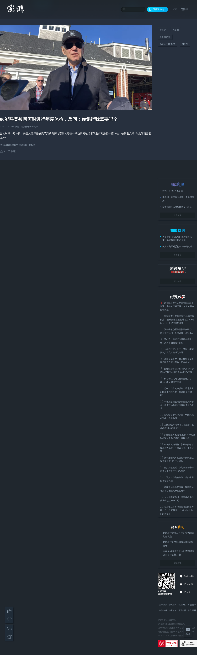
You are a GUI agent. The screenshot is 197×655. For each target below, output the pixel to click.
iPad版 (187, 592)
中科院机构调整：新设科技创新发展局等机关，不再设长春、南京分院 (177, 447)
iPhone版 (188, 584)
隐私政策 (172, 610)
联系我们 (182, 605)
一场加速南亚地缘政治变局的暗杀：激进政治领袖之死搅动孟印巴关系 (177, 405)
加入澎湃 (172, 605)
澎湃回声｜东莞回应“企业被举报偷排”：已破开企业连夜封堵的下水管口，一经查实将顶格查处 (177, 319)
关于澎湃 (163, 605)
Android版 (189, 576)
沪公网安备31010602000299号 (171, 624)
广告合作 (192, 605)
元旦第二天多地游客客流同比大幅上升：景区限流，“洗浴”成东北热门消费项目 (177, 510)
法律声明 (163, 610)
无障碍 (184, 9)
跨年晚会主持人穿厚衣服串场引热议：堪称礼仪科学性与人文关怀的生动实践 (177, 306)
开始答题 (177, 281)
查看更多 (177, 215)
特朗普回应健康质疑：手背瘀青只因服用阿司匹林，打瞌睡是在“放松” (177, 391)
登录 (174, 9)
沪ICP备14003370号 (167, 620)
